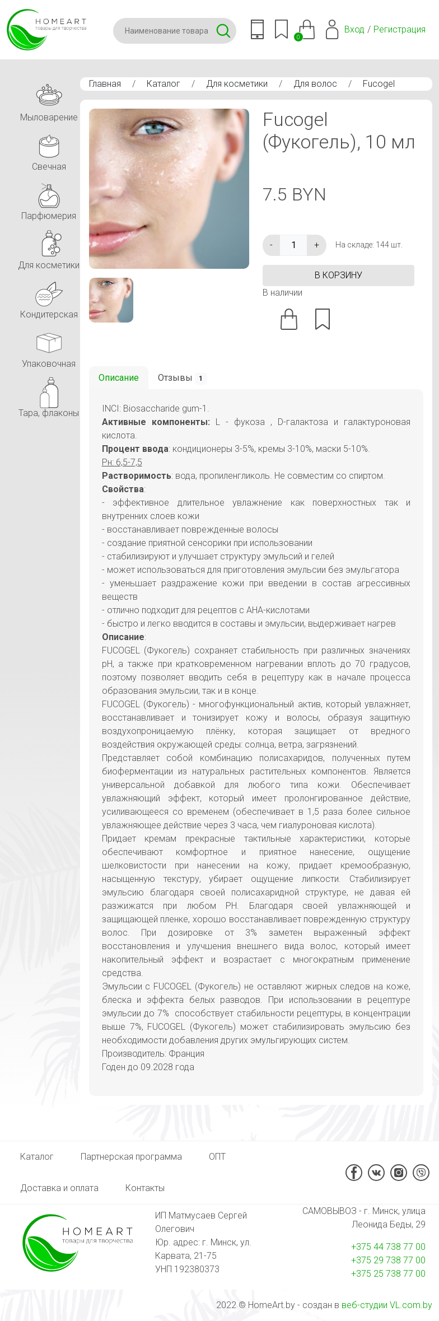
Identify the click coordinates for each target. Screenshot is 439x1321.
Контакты (145, 1188)
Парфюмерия (48, 198)
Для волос (315, 83)
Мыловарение (49, 100)
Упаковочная (49, 346)
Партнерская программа (131, 1156)
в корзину (338, 275)
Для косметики (237, 83)
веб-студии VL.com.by (387, 1305)
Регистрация (399, 29)
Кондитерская (49, 297)
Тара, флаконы (48, 395)
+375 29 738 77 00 (388, 1260)
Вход (354, 29)
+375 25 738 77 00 (388, 1273)
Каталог (163, 83)
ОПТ (217, 1156)
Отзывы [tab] (183, 378)
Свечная (48, 149)
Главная (105, 83)
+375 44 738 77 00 (388, 1246)
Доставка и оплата (59, 1188)
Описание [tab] (119, 377)
